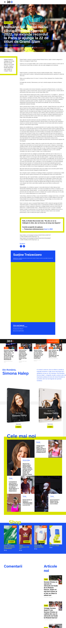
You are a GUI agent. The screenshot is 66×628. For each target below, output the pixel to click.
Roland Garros (8, 22)
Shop (15, 522)
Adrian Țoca (7, 45)
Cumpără (18, 426)
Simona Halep (26, 460)
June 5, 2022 (48, 229)
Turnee (10, 478)
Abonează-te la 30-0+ (53, 341)
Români (38, 442)
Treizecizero (50, 597)
